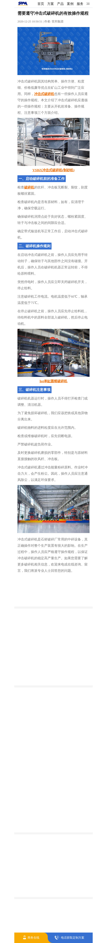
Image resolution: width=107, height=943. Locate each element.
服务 (80, 4)
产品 (60, 4)
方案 (50, 4)
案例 (70, 4)
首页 (40, 4)
